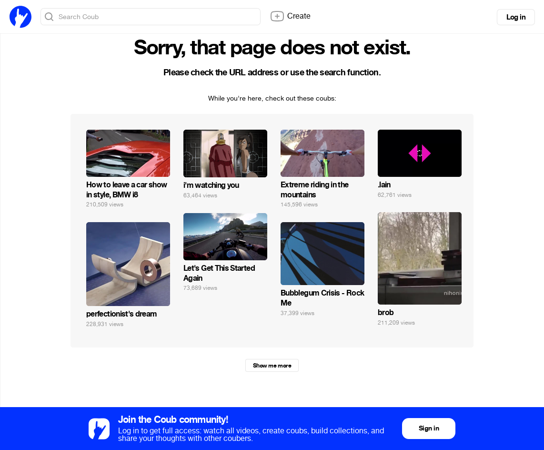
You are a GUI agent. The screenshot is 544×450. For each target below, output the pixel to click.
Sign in (429, 428)
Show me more (272, 365)
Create (290, 16)
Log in (515, 17)
